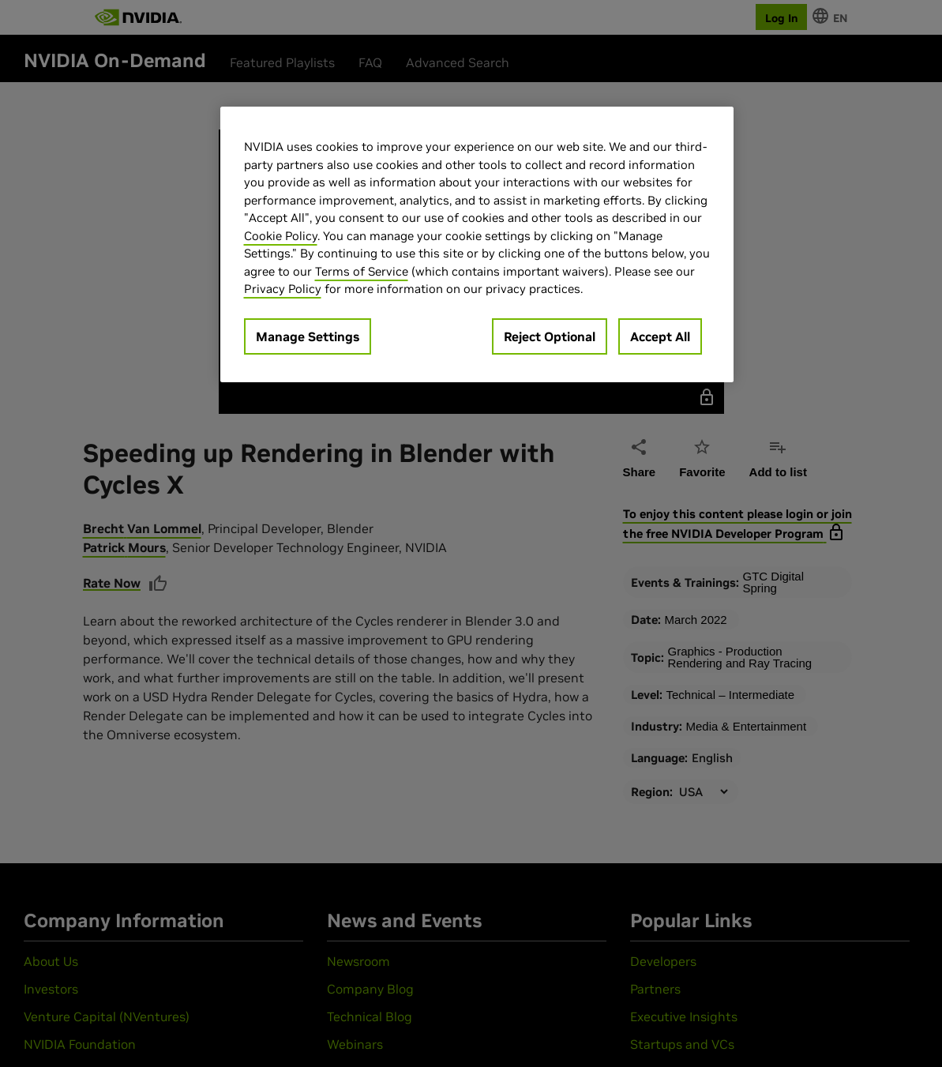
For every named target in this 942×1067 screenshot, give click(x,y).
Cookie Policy (280, 235)
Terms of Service (361, 271)
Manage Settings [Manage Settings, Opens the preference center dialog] (307, 336)
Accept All (660, 336)
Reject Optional (549, 336)
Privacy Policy (282, 288)
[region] (477, 244)
